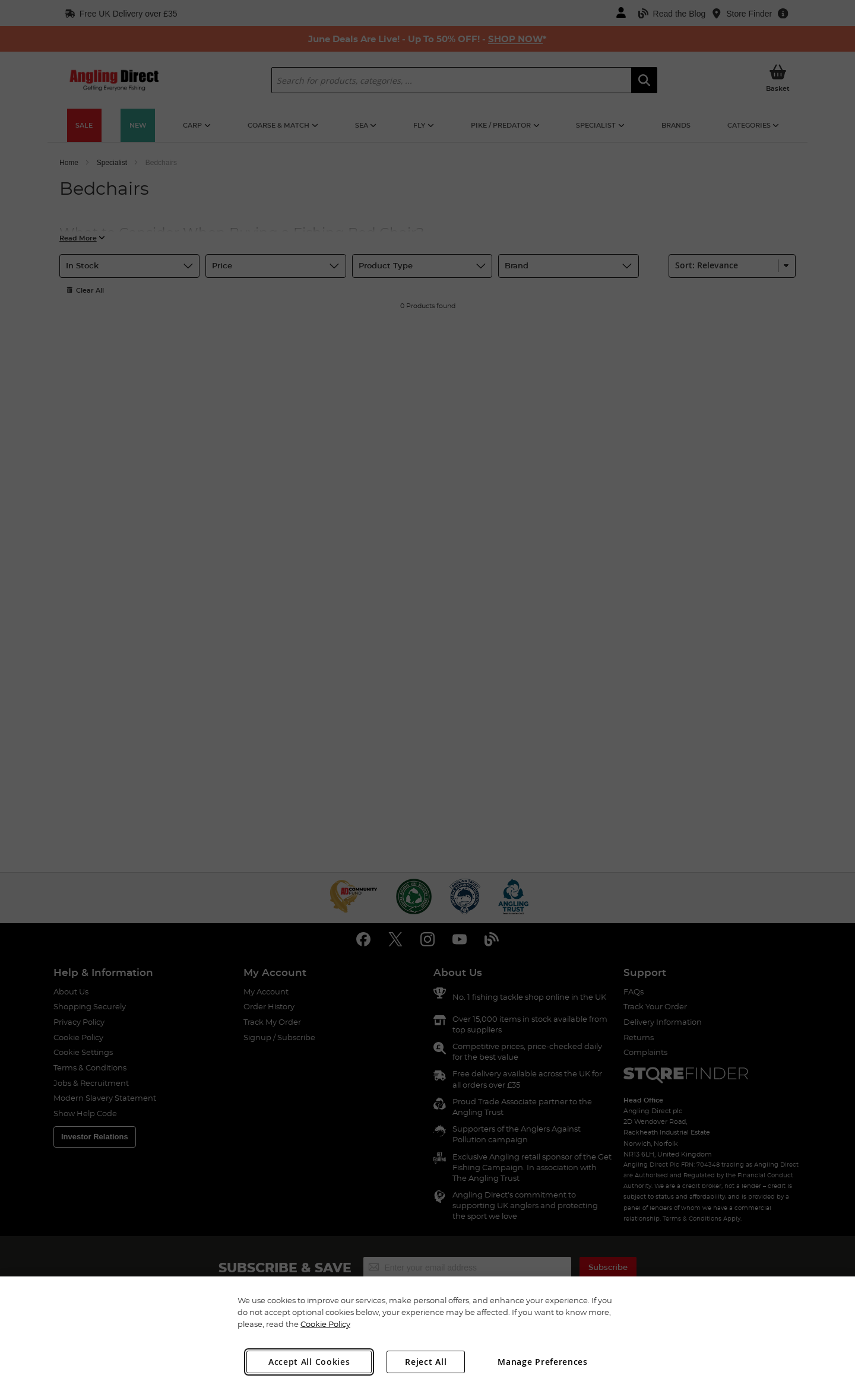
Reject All (425, 1361)
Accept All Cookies (309, 1361)
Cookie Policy (325, 1324)
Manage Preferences (543, 1361)
